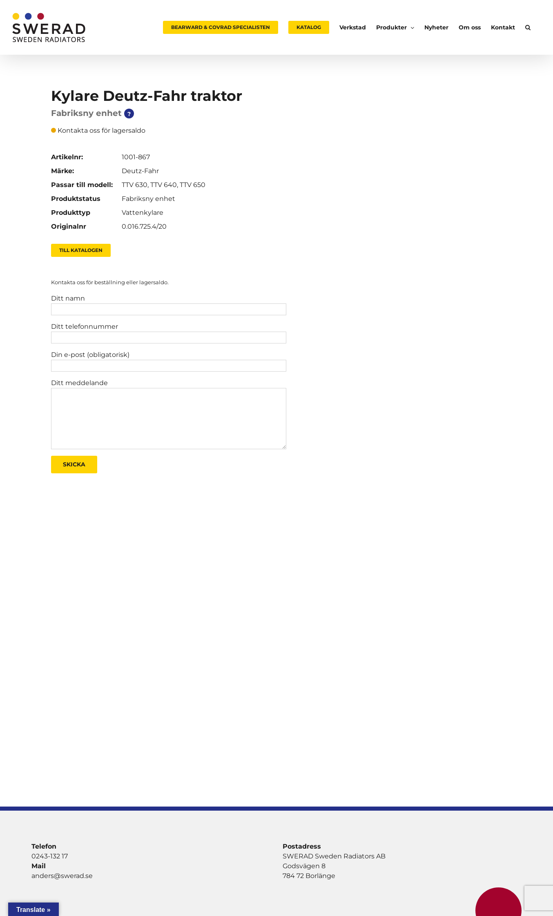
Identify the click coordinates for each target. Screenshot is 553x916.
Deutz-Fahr (140, 171)
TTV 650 (192, 185)
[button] (528, 27)
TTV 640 (163, 185)
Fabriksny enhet (148, 199)
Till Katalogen (81, 250)
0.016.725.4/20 (144, 226)
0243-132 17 (49, 856)
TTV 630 (134, 185)
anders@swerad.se (62, 876)
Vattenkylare (142, 212)
